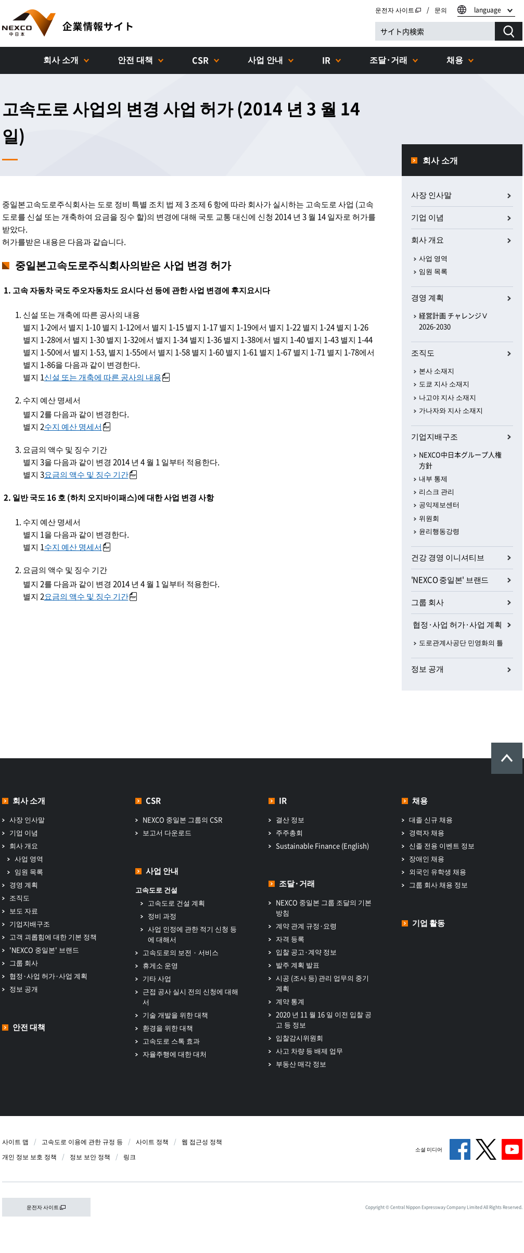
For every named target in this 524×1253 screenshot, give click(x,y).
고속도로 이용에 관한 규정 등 (82, 1141)
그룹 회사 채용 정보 (438, 884)
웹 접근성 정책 (202, 1141)
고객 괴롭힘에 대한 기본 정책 (53, 937)
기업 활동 (428, 923)
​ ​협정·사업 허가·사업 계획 (456, 624)
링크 (129, 1156)
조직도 (422, 352)
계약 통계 (290, 1001)
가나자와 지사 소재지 (451, 410)
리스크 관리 (436, 491)
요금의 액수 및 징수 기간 (90, 474)
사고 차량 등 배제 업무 (309, 1051)
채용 (454, 59)
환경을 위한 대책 (168, 1028)
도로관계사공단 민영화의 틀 (461, 642)
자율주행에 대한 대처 (175, 1054)
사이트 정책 (152, 1141)
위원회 (429, 518)
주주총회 (289, 832)
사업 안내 (265, 59)
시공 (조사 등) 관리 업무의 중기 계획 (322, 983)
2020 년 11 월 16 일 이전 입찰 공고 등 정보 (324, 1019)
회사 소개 (61, 59)
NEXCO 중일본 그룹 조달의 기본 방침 (324, 907)
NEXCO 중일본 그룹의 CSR (182, 819)
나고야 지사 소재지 (447, 397)
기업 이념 (427, 217)
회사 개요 (427, 239)
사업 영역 (433, 258)
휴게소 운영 (160, 965)
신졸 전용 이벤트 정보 (442, 845)
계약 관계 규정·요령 (306, 926)
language (487, 10)
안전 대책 (135, 59)
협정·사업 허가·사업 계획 (48, 976)
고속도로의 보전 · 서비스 (181, 952)
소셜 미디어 (428, 1149)
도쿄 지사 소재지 (444, 384)
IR (326, 60)
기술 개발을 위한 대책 (175, 1015)
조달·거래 (388, 59)
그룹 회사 (427, 602)
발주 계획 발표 (297, 965)
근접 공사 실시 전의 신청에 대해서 (190, 996)
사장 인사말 (431, 195)
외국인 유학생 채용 (437, 871)
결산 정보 (290, 819)
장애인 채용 (426, 858)
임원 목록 (433, 271)
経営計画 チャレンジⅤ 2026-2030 (453, 320)
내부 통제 (433, 478)
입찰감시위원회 (299, 1038)
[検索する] (508, 31)
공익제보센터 (439, 504)
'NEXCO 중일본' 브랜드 (450, 579)
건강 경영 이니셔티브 (447, 557)
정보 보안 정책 (90, 1156)
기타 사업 (157, 978)
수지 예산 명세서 (77, 426)
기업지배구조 (434, 436)
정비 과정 (162, 916)
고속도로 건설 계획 (176, 903)
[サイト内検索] (435, 31)
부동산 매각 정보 (301, 1064)
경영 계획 (427, 297)
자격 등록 (290, 939)
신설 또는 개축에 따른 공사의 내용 (107, 377)
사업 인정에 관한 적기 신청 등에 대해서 (192, 934)
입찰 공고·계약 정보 (306, 952)
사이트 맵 (15, 1141)
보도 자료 (23, 911)
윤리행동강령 (439, 531)
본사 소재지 (436, 370)
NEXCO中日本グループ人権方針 (460, 459)
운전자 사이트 (398, 10)
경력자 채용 (426, 832)
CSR (200, 60)
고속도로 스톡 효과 (171, 1041)
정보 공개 (427, 668)
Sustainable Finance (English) (322, 845)
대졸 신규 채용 (431, 819)
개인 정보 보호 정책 (29, 1156)
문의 (440, 10)
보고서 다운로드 (167, 832)
